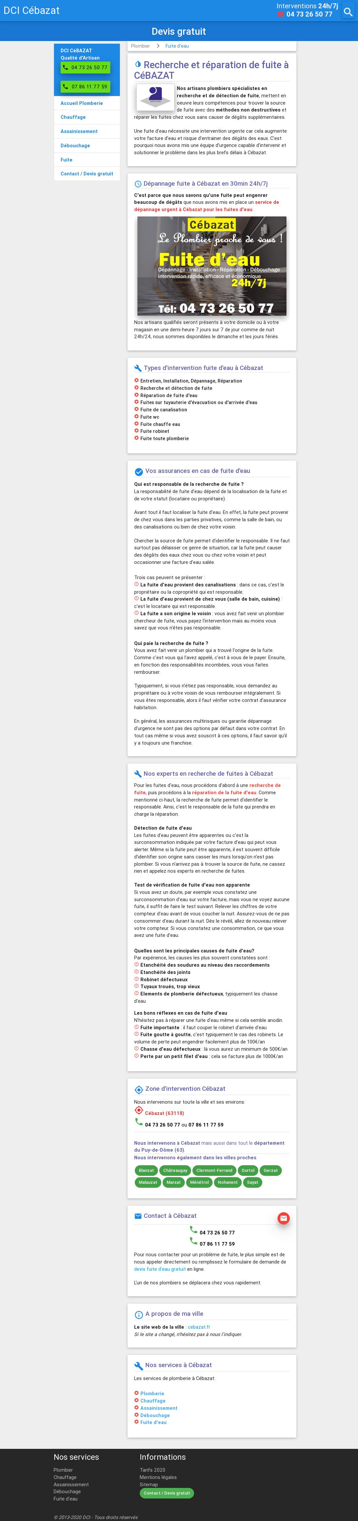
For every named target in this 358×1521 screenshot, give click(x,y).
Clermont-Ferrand (214, 1170)
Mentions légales (158, 1477)
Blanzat (146, 1170)
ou (202, 1125)
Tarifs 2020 (152, 1470)
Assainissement (159, 1408)
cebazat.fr (199, 1327)
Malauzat (148, 1182)
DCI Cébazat (31, 10)
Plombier (140, 46)
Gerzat (271, 1170)
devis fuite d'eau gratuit (160, 1269)
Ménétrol (199, 1182)
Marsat (174, 1182)
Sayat (252, 1182)
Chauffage (153, 1401)
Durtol (248, 1170)
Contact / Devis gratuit (167, 1493)
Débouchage (155, 1415)
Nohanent (228, 1182)
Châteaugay (175, 1170)
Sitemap (149, 1484)
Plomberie (152, 1394)
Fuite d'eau (177, 46)
